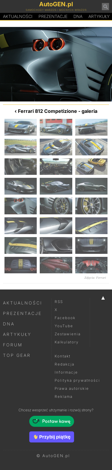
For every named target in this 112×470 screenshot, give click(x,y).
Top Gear (17, 355)
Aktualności (18, 16)
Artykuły (17, 334)
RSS (59, 301)
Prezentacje (53, 16)
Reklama (64, 396)
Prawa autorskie (72, 388)
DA (77, 16)
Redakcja (64, 364)
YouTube (64, 326)
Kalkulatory (67, 342)
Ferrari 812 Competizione (47, 111)
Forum (13, 344)
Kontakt (62, 356)
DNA (9, 323)
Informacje (66, 372)
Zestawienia (68, 334)
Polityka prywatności (77, 380)
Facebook (65, 318)
